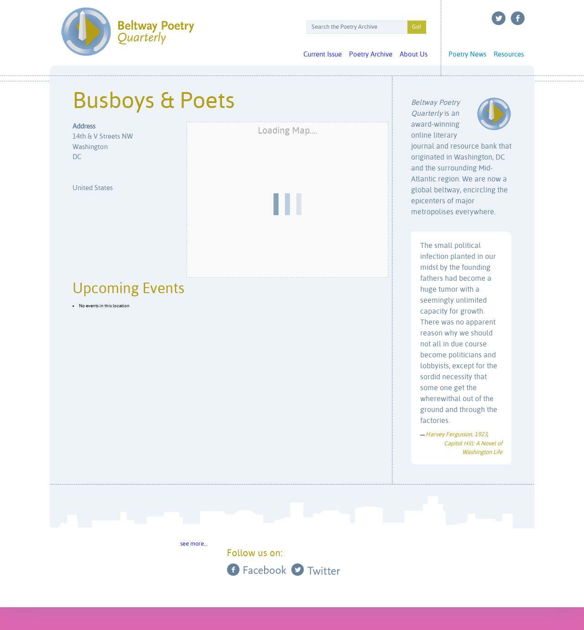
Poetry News (467, 54)
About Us (414, 54)
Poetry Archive (370, 54)
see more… (194, 544)
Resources (509, 54)
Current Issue (322, 54)
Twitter (498, 18)
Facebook (518, 18)
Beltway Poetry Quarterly (127, 31)
